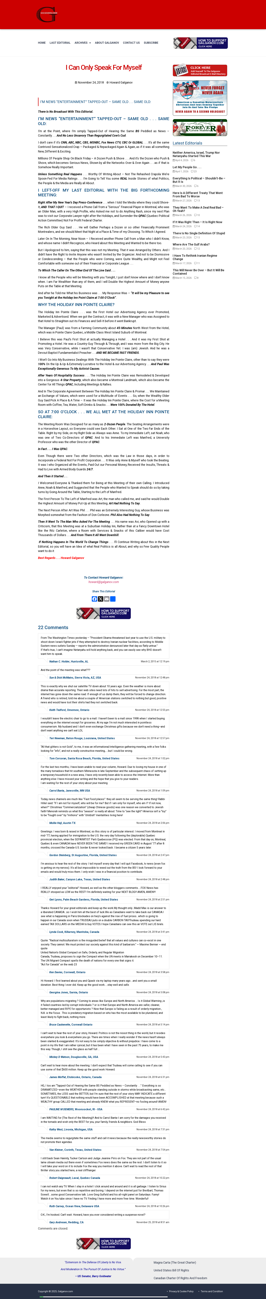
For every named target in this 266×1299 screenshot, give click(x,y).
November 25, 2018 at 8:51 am (153, 1222)
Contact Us (131, 42)
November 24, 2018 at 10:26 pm (152, 1206)
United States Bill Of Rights (171, 1270)
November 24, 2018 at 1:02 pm (153, 758)
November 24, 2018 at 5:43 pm (153, 1057)
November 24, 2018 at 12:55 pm (152, 710)
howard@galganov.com (104, 582)
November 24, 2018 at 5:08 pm (153, 992)
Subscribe (151, 42)
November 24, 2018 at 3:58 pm (153, 972)
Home (42, 42)
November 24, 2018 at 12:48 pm (152, 677)
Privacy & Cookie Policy (181, 1291)
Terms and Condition (212, 1291)
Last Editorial (60, 42)
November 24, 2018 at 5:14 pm (153, 1024)
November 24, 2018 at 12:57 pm (152, 738)
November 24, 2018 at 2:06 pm (153, 823)
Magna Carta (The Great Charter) (175, 1262)
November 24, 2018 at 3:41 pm (153, 931)
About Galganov (107, 42)
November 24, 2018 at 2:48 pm (153, 879)
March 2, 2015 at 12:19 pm (155, 661)
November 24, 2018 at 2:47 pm (153, 855)
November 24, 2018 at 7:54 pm (153, 1149)
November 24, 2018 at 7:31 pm (153, 1129)
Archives (83, 43)
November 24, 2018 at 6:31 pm (153, 1077)
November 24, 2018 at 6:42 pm (153, 1109)
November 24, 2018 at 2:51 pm (153, 899)
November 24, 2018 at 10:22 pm (152, 1178)
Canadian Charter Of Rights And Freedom (180, 1278)
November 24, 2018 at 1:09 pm (153, 790)
